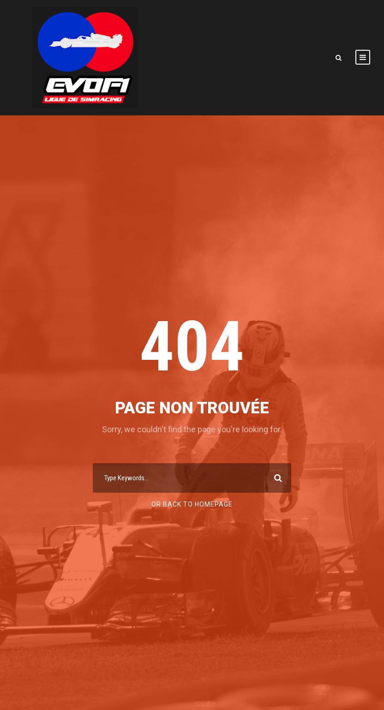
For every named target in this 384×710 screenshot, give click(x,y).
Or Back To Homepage (192, 504)
